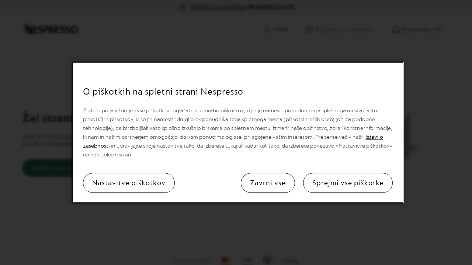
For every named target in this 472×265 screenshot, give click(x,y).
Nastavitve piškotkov (129, 183)
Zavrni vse (268, 183)
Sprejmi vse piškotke (348, 183)
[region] (238, 132)
